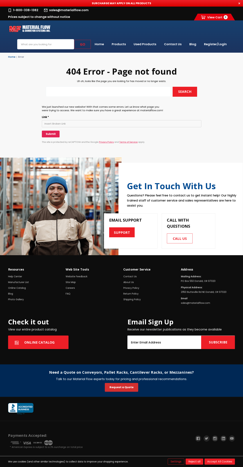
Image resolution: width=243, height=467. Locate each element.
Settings (176, 461)
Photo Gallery (16, 299)
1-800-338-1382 (23, 10)
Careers (70, 288)
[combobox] (45, 44)
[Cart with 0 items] (214, 17)
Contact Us (173, 44)
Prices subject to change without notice (39, 17)
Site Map (71, 282)
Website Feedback (76, 276)
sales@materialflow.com (66, 10)
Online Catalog (17, 288)
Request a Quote (121, 387)
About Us (128, 282)
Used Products (145, 44)
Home (99, 44)
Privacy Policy (106, 142)
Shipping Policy (132, 299)
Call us (180, 238)
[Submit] (51, 134)
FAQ (68, 294)
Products (119, 44)
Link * (45, 117)
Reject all (194, 461)
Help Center (15, 276)
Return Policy (131, 294)
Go (82, 44)
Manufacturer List (18, 282)
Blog (192, 44)
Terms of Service (128, 142)
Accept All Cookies (219, 461)
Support (122, 232)
